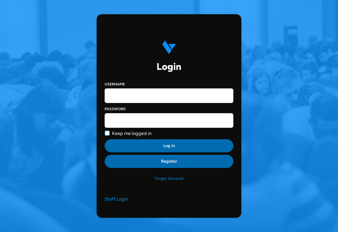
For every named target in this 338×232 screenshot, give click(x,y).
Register (169, 161)
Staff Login (116, 199)
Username (115, 84)
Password (115, 109)
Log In (169, 145)
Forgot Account (169, 178)
